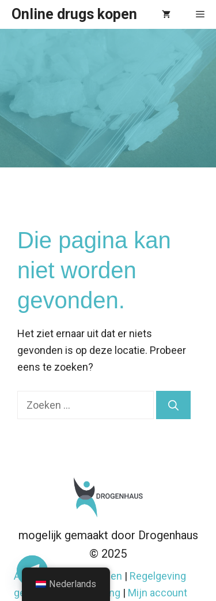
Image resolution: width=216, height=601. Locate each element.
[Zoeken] (173, 405)
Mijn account (157, 593)
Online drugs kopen (74, 14)
